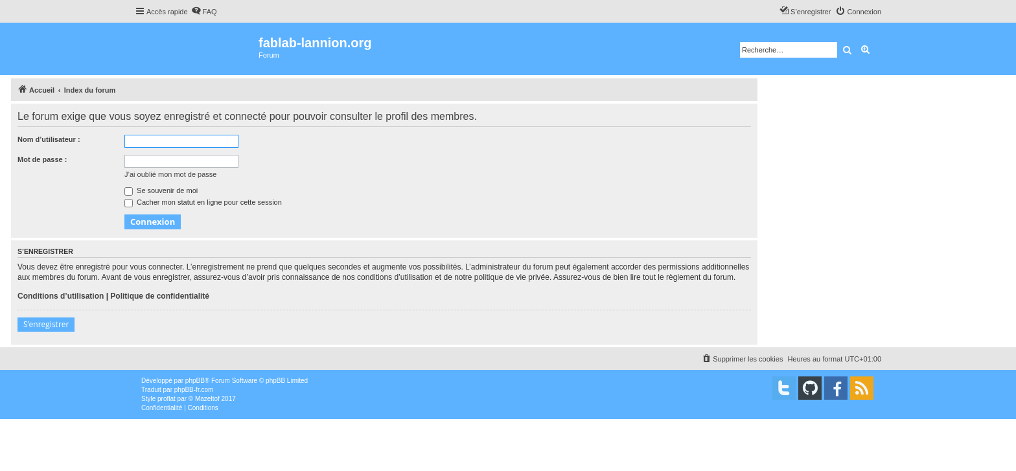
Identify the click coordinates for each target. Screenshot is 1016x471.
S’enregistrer (46, 324)
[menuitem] (204, 11)
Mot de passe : (42, 159)
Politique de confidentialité (159, 296)
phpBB (195, 380)
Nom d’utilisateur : (48, 139)
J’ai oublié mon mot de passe (170, 174)
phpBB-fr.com (194, 389)
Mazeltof (207, 398)
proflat (166, 398)
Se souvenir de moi (161, 190)
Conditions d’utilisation (60, 296)
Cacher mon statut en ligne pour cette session (203, 202)
